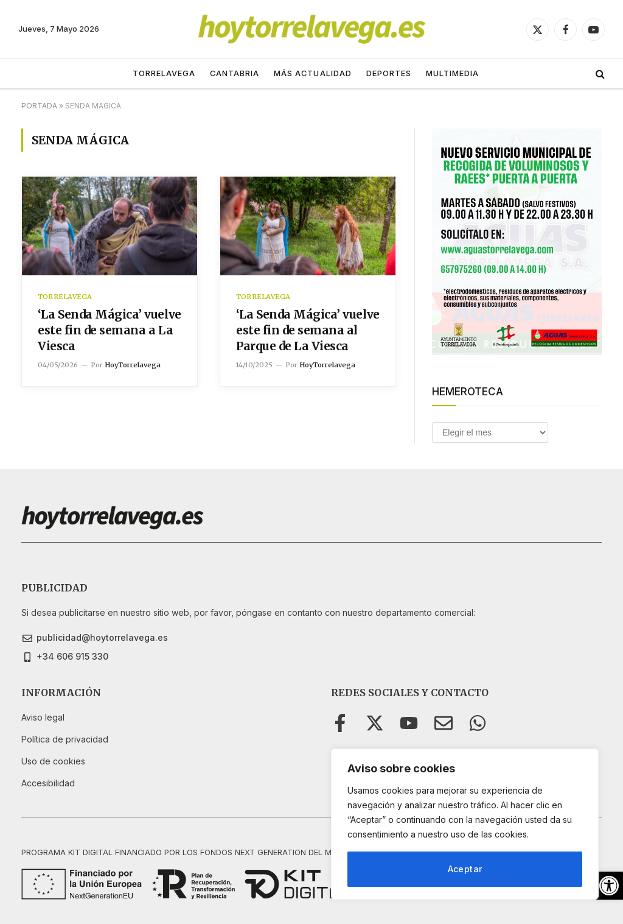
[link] (609, 886)
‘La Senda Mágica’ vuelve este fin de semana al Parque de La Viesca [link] (308, 330)
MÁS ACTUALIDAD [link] (312, 73)
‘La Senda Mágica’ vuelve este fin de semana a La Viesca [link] (109, 330)
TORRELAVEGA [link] (164, 73)
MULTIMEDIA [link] (452, 73)
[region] (465, 824)
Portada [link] (39, 105)
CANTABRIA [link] (234, 73)
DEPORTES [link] (388, 73)
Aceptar (465, 869)
